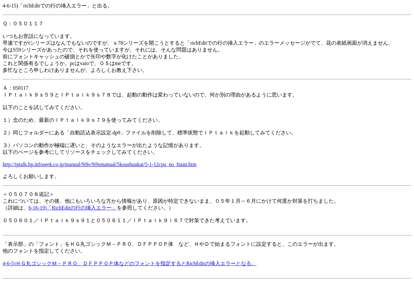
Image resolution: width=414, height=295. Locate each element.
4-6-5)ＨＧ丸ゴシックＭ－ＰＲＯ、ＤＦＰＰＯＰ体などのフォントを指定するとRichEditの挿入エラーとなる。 (129, 263)
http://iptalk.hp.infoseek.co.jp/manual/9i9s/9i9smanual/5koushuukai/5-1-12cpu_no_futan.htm (99, 164)
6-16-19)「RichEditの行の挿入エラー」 (72, 207)
